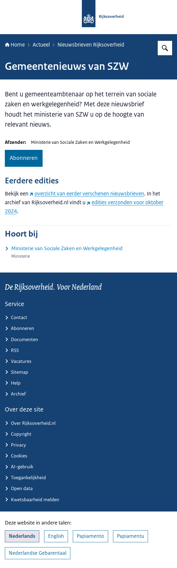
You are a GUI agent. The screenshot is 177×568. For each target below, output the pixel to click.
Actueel (41, 44)
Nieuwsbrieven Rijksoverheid (90, 44)
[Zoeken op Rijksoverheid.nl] (165, 48)
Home (15, 44)
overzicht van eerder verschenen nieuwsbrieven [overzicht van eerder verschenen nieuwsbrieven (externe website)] (87, 193)
